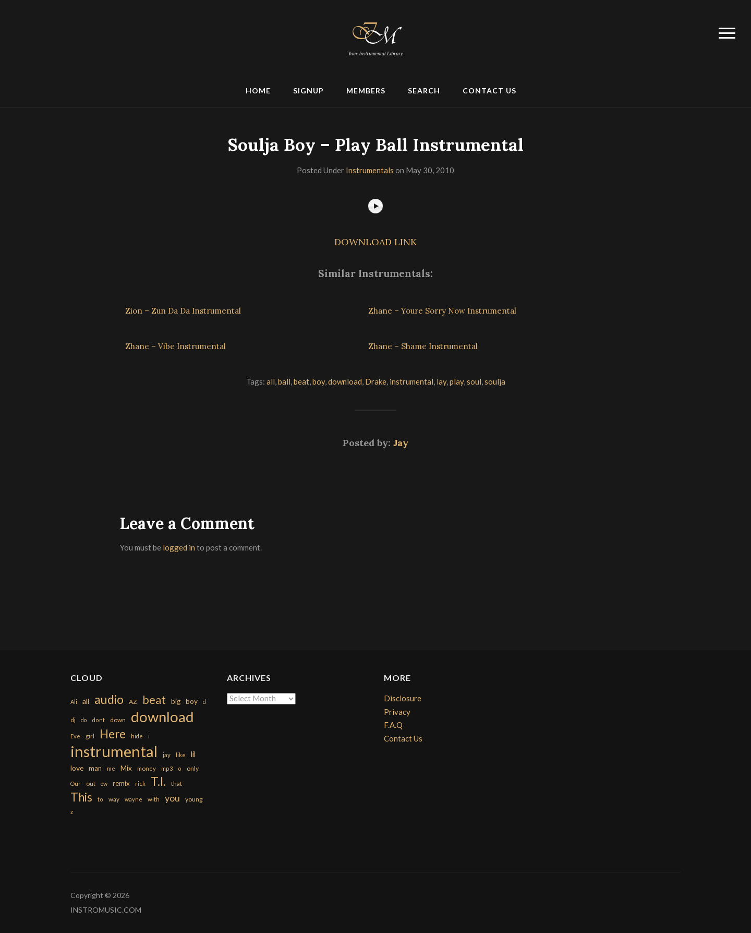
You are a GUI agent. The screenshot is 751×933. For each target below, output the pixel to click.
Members (365, 90)
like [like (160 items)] (181, 754)
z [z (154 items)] (71, 811)
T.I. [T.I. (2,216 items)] (158, 781)
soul (474, 381)
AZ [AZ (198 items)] (133, 701)
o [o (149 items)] (179, 768)
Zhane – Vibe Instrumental (175, 346)
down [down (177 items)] (118, 719)
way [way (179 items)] (113, 799)
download (345, 381)
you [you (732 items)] (172, 798)
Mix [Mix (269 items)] (126, 768)
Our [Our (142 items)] (75, 783)
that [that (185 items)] (176, 783)
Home (258, 90)
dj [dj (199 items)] (73, 720)
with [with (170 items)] (154, 799)
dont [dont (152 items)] (98, 719)
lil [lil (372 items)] (193, 754)
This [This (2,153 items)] (81, 797)
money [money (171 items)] (146, 768)
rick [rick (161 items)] (140, 783)
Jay (400, 443)
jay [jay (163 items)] (167, 754)
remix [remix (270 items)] (121, 783)
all (271, 381)
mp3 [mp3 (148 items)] (167, 768)
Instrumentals (370, 170)
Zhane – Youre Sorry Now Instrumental (442, 311)
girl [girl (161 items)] (90, 736)
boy (318, 381)
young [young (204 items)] (194, 799)
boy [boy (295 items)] (192, 701)
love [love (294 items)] (76, 767)
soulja (494, 381)
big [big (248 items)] (175, 701)
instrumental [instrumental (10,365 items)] (114, 751)
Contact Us (489, 90)
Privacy (397, 711)
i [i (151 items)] (149, 736)
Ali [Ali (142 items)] (73, 701)
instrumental (411, 381)
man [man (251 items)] (95, 768)
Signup (308, 90)
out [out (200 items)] (90, 783)
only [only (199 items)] (193, 768)
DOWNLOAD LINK (375, 242)
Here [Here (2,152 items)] (113, 734)
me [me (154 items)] (111, 768)
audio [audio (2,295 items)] (109, 699)
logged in (179, 547)
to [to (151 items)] (100, 799)
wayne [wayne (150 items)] (133, 799)
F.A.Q (393, 724)
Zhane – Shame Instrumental (423, 346)
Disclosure (402, 698)
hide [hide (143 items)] (137, 736)
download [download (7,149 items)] (162, 716)
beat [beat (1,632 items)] (154, 700)
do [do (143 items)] (84, 719)
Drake (375, 381)
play (457, 381)
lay (441, 381)
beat (301, 381)
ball (284, 381)
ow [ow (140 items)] (104, 783)
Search (424, 90)
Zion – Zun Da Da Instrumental (183, 311)
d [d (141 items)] (204, 701)
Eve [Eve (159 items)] (75, 736)
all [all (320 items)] (85, 701)
